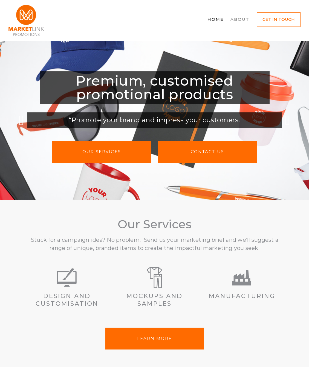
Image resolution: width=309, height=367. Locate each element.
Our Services (101, 151)
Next (288, 120)
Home (215, 19)
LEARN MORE (154, 338)
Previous (21, 120)
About (240, 19)
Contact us (207, 151)
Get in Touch (278, 19)
